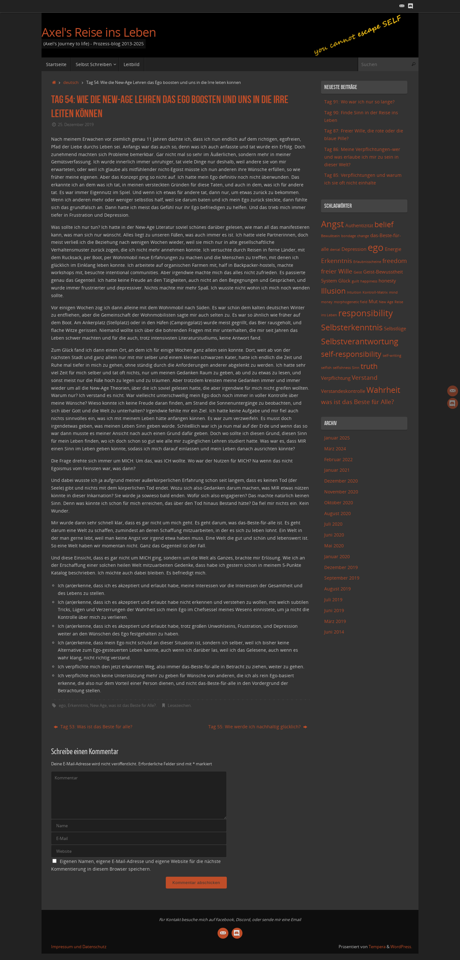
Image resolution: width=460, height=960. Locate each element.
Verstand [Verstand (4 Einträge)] (365, 377)
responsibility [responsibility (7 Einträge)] (365, 313)
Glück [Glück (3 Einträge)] (344, 280)
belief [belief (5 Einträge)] (384, 224)
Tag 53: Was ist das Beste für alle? (93, 727)
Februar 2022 (338, 459)
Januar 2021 (337, 470)
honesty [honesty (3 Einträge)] (387, 280)
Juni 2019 (334, 610)
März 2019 (335, 621)
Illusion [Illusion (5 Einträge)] (333, 291)
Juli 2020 (333, 524)
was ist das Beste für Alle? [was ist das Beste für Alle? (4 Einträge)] (357, 401)
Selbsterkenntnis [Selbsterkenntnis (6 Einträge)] (352, 327)
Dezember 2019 (341, 567)
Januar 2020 (337, 556)
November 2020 (341, 492)
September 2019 (341, 578)
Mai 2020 (334, 546)
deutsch (71, 82)
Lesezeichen (179, 705)
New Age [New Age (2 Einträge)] (386, 302)
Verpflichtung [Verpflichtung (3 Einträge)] (335, 378)
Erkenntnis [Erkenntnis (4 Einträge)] (336, 260)
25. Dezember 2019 (76, 124)
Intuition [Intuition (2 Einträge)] (354, 292)
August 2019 (337, 589)
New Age (98, 705)
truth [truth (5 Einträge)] (369, 366)
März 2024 (335, 449)
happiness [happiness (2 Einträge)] (368, 281)
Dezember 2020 (341, 481)
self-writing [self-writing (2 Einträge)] (392, 355)
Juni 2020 (334, 535)
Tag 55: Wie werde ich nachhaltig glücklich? (257, 727)
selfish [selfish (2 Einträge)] (326, 367)
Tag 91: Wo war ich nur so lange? (359, 102)
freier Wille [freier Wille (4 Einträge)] (336, 271)
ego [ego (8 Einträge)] (376, 247)
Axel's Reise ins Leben (99, 32)
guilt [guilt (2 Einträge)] (355, 281)
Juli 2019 (333, 599)
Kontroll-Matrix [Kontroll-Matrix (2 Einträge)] (375, 292)
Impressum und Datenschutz (78, 946)
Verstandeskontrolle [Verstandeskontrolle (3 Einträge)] (343, 391)
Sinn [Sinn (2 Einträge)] (355, 367)
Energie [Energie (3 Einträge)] (393, 249)
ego (62, 705)
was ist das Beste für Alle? (132, 705)
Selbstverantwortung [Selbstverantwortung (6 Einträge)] (359, 341)
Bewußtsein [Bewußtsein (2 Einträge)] (330, 236)
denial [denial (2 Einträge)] (335, 249)
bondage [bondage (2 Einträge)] (348, 236)
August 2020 (337, 513)
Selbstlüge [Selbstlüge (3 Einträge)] (395, 328)
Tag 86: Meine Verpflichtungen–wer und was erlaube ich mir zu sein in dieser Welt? (362, 157)
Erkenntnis (78, 705)
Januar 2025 (337, 438)
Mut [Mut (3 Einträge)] (373, 301)
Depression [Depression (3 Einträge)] (353, 249)
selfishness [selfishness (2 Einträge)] (342, 367)
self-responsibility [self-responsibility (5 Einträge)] (351, 354)
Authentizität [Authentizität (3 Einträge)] (359, 225)
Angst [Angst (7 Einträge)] (332, 224)
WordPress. (401, 946)
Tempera (377, 946)
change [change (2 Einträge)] (363, 236)
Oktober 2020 (338, 502)
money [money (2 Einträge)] (327, 302)
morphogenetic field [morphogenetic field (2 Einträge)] (350, 302)
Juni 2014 (334, 632)
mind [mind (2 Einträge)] (393, 292)
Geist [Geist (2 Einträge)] (358, 272)
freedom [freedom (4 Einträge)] (394, 260)
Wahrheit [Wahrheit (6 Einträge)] (383, 389)
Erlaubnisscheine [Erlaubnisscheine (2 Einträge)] (367, 261)
